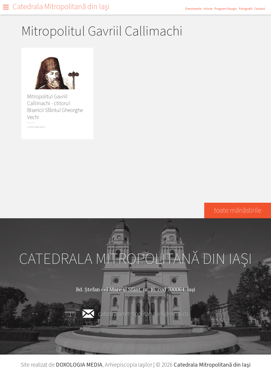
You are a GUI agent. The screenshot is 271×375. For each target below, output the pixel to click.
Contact (259, 9)
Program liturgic (225, 9)
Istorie (207, 9)
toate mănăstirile (237, 210)
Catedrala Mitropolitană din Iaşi (61, 6)
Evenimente (193, 9)
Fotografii (245, 9)
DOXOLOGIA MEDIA (79, 365)
